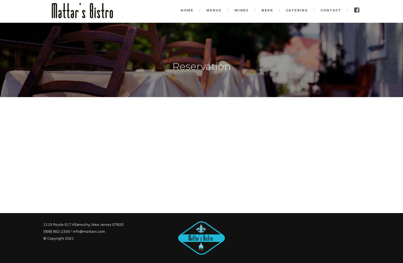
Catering (297, 10)
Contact (331, 10)
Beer (267, 10)
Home (187, 10)
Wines (241, 10)
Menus (214, 10)
